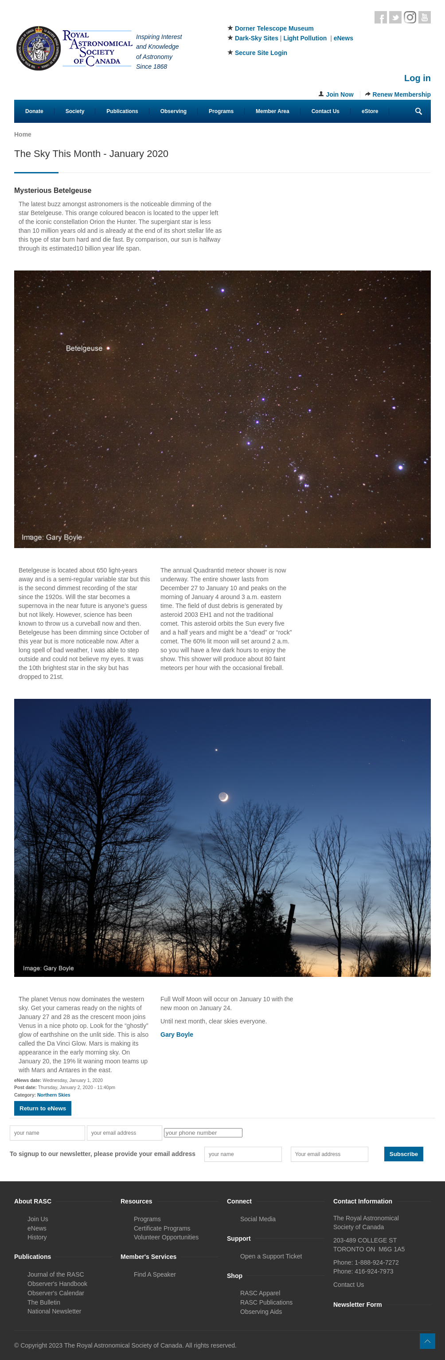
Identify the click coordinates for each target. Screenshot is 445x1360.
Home (22, 134)
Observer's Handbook (57, 1283)
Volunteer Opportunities (166, 1237)
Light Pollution (305, 38)
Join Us (37, 1219)
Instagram (410, 17)
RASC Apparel (260, 1293)
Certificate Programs (162, 1228)
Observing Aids (261, 1311)
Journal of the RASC (55, 1274)
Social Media (258, 1219)
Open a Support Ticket (271, 1256)
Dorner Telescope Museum (274, 28)
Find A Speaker (155, 1274)
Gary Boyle (176, 1034)
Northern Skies (53, 1094)
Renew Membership (402, 94)
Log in (417, 78)
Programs (221, 111)
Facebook (381, 17)
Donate (34, 111)
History (37, 1237)
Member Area (272, 111)
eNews (343, 38)
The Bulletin (43, 1302)
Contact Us (326, 111)
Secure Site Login (261, 52)
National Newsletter (54, 1311)
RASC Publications (266, 1302)
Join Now (339, 94)
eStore (370, 111)
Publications (122, 111)
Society (75, 111)
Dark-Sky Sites (256, 38)
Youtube (424, 17)
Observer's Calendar (55, 1293)
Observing (173, 111)
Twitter (395, 17)
